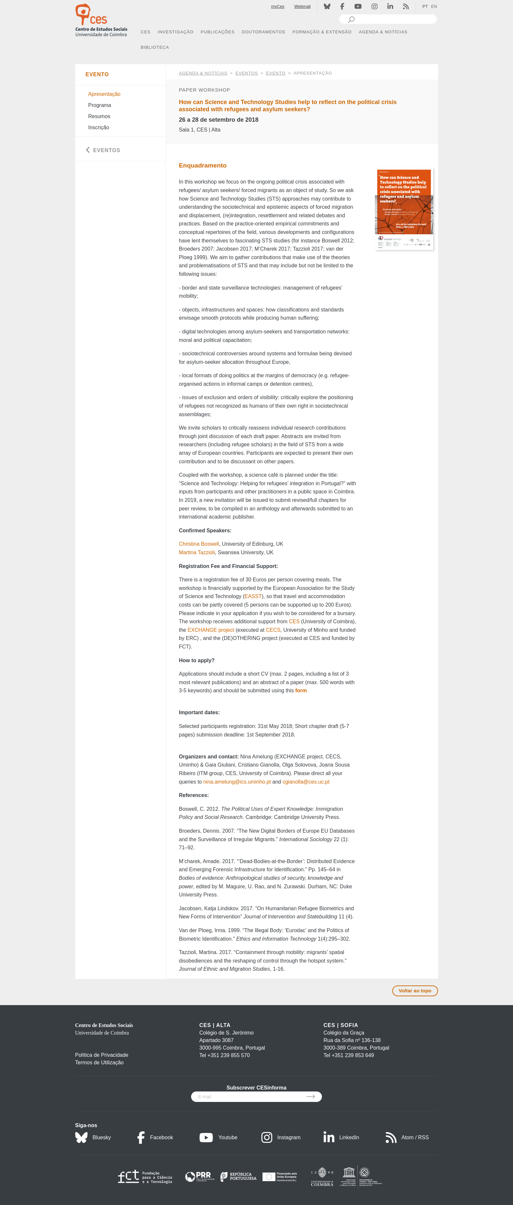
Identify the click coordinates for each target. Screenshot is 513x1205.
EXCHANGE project (210, 630)
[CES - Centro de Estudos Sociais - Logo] (101, 19)
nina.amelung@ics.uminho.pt (237, 782)
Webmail (302, 6)
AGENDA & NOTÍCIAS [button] (383, 31)
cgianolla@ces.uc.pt (306, 782)
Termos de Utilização (99, 1062)
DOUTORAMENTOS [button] (263, 31)
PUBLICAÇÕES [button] (218, 31)
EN (434, 6)
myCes (277, 6)
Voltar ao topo (415, 990)
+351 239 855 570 (228, 1055)
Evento (275, 73)
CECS (273, 630)
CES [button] (145, 31)
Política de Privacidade (102, 1055)
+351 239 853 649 (353, 1055)
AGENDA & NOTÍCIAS (203, 73)
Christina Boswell (199, 544)
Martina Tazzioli (197, 552)
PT (425, 6)
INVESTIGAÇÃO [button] (176, 31)
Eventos (247, 73)
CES (294, 621)
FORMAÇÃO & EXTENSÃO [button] (322, 31)
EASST (252, 596)
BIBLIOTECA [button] (155, 47)
